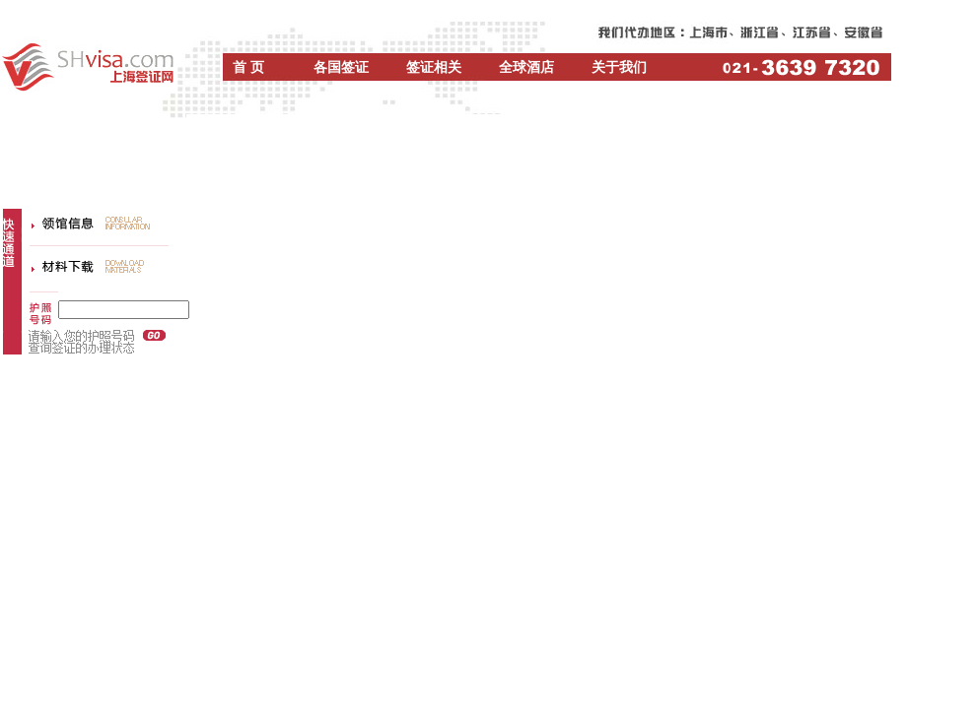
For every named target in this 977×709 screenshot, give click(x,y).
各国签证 (341, 67)
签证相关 (433, 67)
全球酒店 (526, 67)
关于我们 (619, 67)
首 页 (248, 67)
